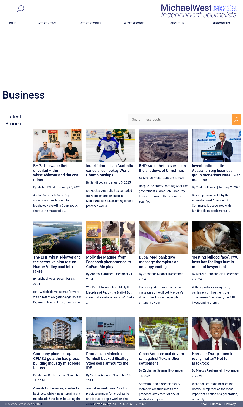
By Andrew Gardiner (99, 217)
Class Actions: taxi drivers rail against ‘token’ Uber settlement (161, 302)
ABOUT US (177, 23)
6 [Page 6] (209, 366)
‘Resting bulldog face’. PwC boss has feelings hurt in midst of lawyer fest (215, 205)
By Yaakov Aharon (204, 130)
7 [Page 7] (218, 366)
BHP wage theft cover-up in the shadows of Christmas (162, 111)
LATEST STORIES (90, 23)
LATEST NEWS (46, 23)
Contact (217, 404)
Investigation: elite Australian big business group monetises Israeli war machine (216, 116)
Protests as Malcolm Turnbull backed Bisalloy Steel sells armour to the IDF (107, 304)
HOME (12, 23)
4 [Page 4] (190, 366)
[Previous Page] (181, 365)
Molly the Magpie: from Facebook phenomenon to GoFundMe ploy (108, 205)
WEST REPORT (134, 23)
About (204, 404)
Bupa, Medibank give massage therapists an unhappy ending (158, 205)
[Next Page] (236, 365)
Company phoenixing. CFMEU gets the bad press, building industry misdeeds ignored (56, 304)
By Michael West (44, 130)
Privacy (231, 404)
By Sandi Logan (96, 126)
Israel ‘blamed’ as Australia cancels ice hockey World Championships (109, 114)
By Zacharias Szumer (153, 217)
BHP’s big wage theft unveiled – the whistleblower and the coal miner (56, 116)
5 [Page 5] (199, 366)
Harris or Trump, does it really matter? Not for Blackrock (212, 302)
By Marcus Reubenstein (207, 217)
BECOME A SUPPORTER (221, 380)
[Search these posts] (180, 62)
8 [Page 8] (227, 366)
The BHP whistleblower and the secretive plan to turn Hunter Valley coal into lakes (57, 207)
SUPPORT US (221, 23)
